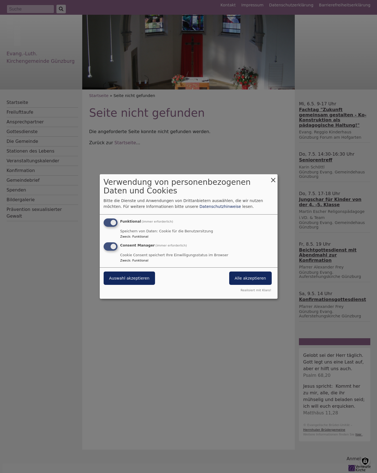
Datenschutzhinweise (220, 206)
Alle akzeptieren (250, 278)
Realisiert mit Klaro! (256, 290)
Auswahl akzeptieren (129, 278)
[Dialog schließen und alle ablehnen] (273, 177)
